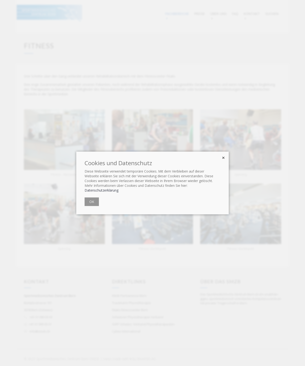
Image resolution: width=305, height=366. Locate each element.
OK (91, 201)
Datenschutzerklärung (101, 190)
